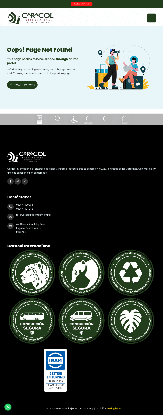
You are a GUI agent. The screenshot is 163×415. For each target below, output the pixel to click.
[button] (7, 407)
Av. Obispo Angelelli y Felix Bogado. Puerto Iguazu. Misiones (30, 227)
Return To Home (22, 85)
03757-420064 (24, 204)
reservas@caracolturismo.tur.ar (33, 214)
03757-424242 (24, 208)
